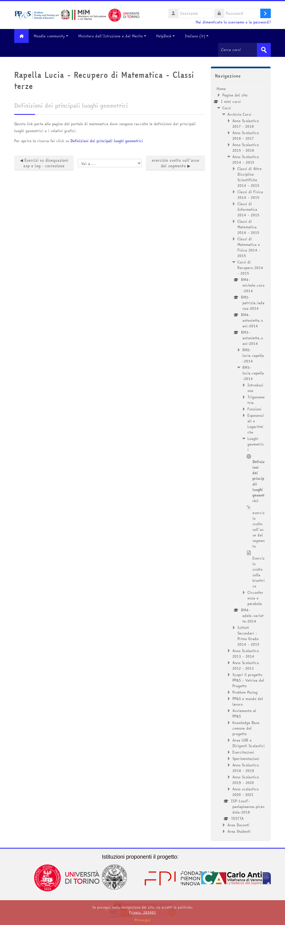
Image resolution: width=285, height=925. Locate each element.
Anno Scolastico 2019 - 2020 (245, 779)
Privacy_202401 (142, 912)
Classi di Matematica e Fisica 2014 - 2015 (249, 247)
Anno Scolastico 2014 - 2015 (245, 159)
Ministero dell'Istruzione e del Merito (113, 36)
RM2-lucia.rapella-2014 (253, 355)
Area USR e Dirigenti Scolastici (248, 743)
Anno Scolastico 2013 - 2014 (245, 653)
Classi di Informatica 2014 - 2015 (248, 209)
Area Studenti (238, 831)
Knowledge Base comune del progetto (245, 728)
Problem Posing (244, 692)
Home (221, 88)
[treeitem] (241, 460)
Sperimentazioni (245, 758)
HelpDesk (166, 36)
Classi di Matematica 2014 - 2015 (248, 227)
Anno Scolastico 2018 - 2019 (245, 767)
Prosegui (142, 920)
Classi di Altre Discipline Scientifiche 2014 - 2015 (249, 177)
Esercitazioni (243, 752)
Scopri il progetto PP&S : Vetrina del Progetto (248, 680)
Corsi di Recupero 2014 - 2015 (250, 267)
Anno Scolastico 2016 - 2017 (245, 135)
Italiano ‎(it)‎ (197, 36)
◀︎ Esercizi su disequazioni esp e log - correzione (44, 163)
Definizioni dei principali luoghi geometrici (106, 141)
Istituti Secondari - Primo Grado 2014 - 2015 (248, 636)
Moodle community (52, 36)
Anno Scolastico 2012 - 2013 (245, 665)
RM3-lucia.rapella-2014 (253, 373)
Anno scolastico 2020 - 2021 (245, 791)
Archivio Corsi (239, 114)
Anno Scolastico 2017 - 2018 (245, 123)
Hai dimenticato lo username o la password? (233, 22)
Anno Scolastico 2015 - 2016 (245, 147)
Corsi (226, 108)
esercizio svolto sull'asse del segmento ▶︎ (175, 163)
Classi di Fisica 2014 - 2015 (250, 194)
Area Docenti (238, 825)
